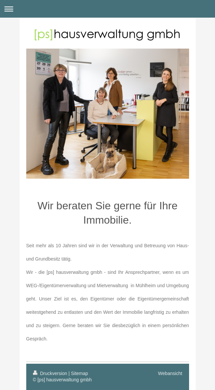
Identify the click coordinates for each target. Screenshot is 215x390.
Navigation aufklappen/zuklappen (107, 9)
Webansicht (170, 373)
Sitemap (79, 373)
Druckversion (50, 373)
